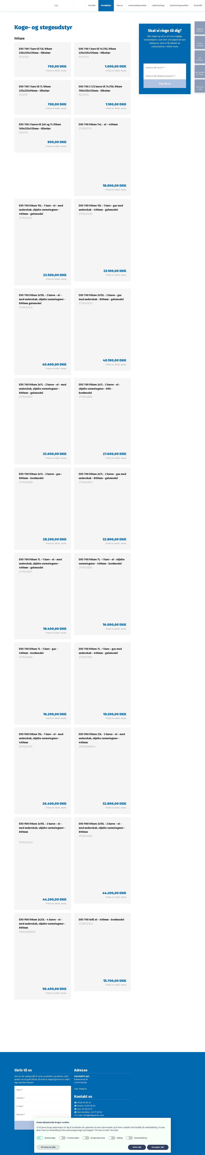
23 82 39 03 (89, 1106)
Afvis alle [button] (137, 1147)
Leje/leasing (158, 5)
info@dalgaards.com (93, 1115)
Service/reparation (179, 5)
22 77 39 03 (96, 1112)
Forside (92, 5)
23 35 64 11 (87, 1109)
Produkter (106, 5)
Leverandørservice (137, 5)
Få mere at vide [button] (48, 1147)
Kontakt (198, 5)
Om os (120, 5)
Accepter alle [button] (158, 1147)
